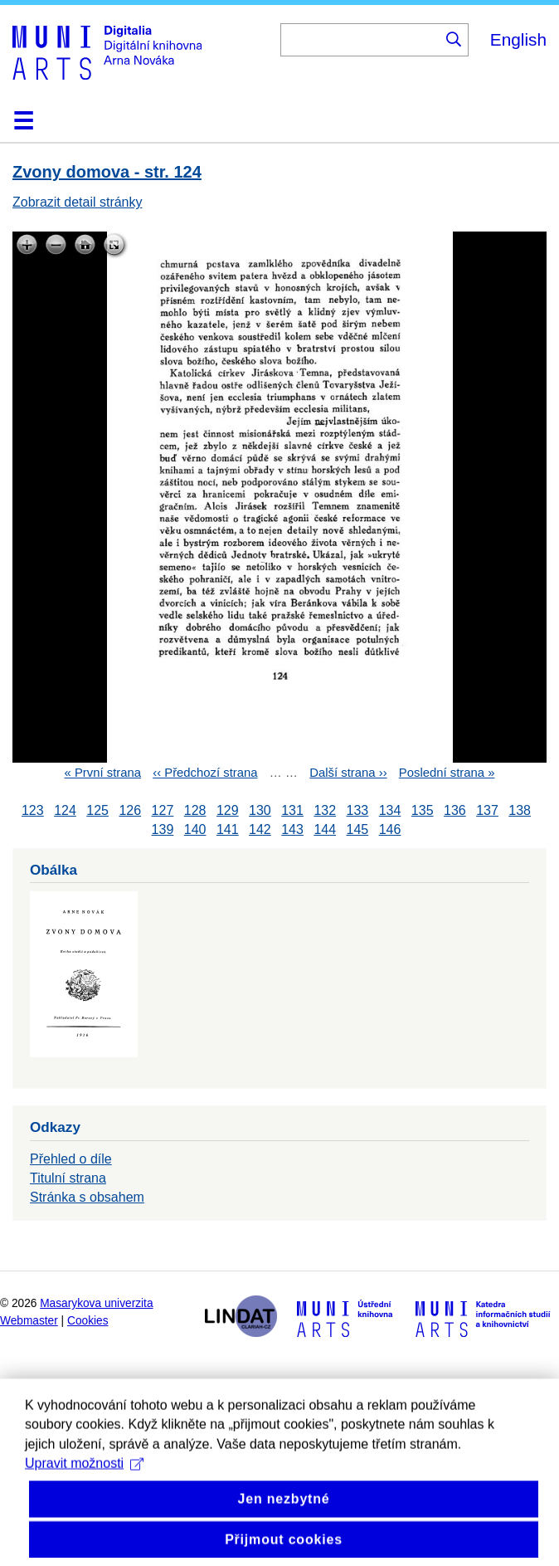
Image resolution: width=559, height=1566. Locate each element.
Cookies (88, 1321)
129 (227, 810)
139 (163, 829)
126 (130, 810)
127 (163, 810)
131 (292, 810)
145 (358, 829)
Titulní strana (68, 1178)
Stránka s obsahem (87, 1197)
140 (195, 829)
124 (65, 810)
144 (325, 829)
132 (325, 810)
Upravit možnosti (84, 1491)
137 (487, 810)
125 (97, 810)
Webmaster (29, 1321)
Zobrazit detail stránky (77, 202)
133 (358, 810)
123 (33, 810)
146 (390, 829)
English (518, 39)
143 (292, 829)
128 (195, 810)
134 (390, 810)
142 (260, 829)
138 (519, 810)
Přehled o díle (71, 1159)
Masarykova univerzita (96, 1303)
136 (455, 810)
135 (422, 810)
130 (260, 810)
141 (227, 829)
